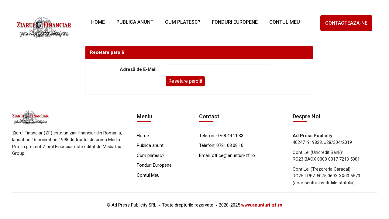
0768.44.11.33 (229, 135)
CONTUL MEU (284, 22)
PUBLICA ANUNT (134, 22)
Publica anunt (150, 145)
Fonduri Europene (154, 165)
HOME (98, 22)
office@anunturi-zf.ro (233, 155)
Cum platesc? (150, 155)
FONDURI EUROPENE (235, 22)
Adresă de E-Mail (138, 69)
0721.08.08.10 (229, 145)
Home (143, 135)
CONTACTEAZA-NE (346, 23)
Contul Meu (148, 175)
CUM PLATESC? (182, 22)
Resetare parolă (185, 81)
